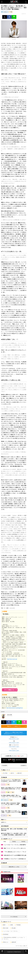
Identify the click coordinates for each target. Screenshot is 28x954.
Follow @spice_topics (14, 738)
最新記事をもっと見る (17, 866)
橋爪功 (11, 773)
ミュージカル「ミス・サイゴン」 (10, 931)
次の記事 (23, 765)
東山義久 (13, 928)
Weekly (14, 841)
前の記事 (4, 765)
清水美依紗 (5, 934)
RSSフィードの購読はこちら (16, 726)
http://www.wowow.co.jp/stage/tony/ (14, 707)
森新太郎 (19, 773)
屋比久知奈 (5, 928)
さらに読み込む (18, 916)
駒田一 (4, 924)
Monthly (23, 841)
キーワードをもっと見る (21, 945)
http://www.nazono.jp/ (12, 659)
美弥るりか (5, 942)
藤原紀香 (13, 942)
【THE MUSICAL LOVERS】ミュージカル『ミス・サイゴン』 (13, 938)
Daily (5, 841)
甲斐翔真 (18, 924)
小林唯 (10, 924)
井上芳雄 (4, 773)
